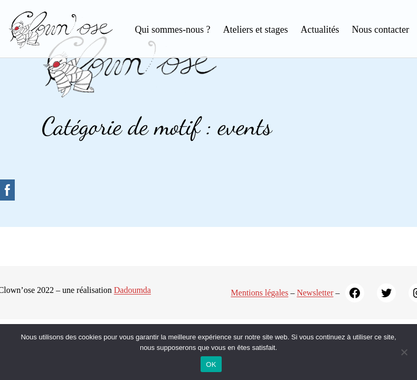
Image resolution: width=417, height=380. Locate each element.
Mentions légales (259, 292)
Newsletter (315, 292)
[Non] (404, 352)
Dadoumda (132, 290)
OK (211, 364)
